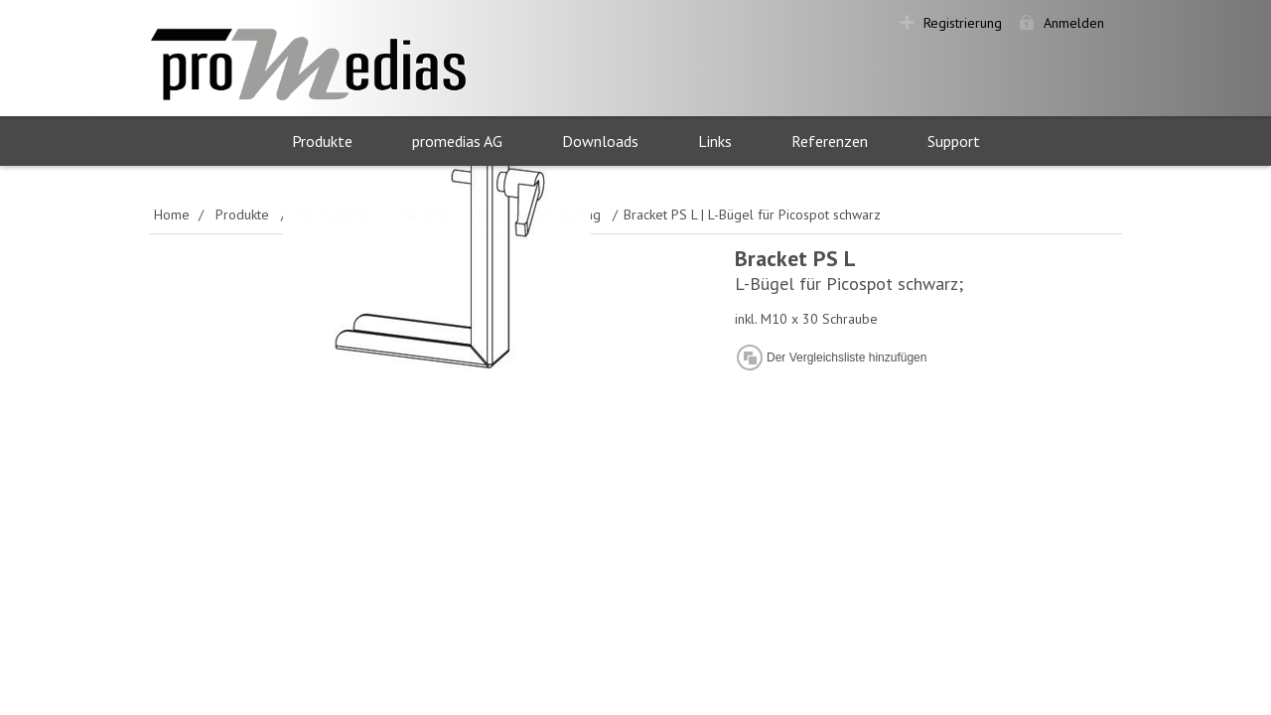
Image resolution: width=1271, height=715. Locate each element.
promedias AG (457, 141)
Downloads (600, 141)
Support (953, 141)
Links (715, 141)
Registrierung (962, 23)
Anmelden (1074, 23)
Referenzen (829, 141)
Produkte (322, 141)
